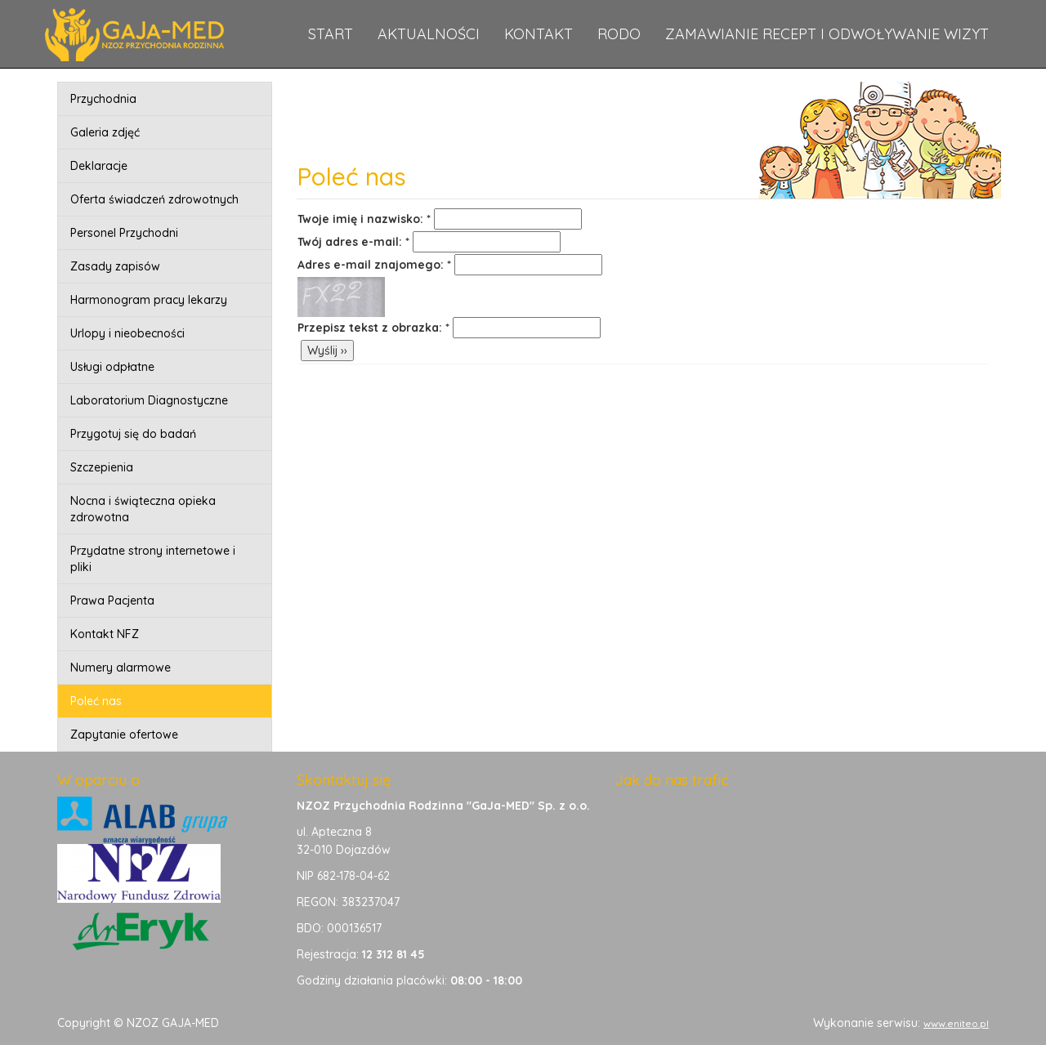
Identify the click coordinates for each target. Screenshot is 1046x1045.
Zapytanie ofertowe (124, 734)
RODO (619, 34)
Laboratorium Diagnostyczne (149, 400)
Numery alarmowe (120, 667)
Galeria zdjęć (105, 132)
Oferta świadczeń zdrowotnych (154, 199)
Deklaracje (98, 166)
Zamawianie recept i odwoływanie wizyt (827, 34)
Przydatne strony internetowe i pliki (152, 558)
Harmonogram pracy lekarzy (148, 300)
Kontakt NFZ (104, 634)
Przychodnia (103, 99)
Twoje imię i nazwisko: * (364, 219)
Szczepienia (101, 467)
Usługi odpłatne (112, 366)
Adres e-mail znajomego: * (374, 264)
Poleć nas (96, 701)
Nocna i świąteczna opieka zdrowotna (143, 509)
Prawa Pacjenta (112, 600)
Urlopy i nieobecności (127, 333)
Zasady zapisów (115, 266)
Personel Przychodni (124, 233)
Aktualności (429, 34)
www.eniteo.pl (956, 1023)
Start (330, 34)
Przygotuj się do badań (133, 433)
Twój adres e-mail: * (353, 241)
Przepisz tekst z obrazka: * (373, 327)
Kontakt (538, 34)
